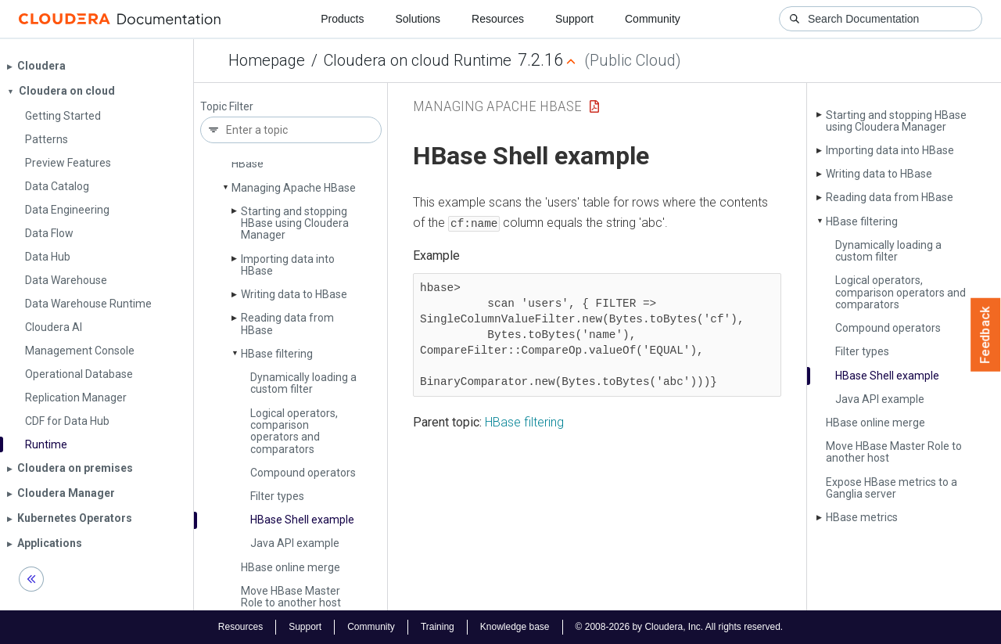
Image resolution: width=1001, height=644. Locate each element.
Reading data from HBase (287, 323)
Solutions (417, 19)
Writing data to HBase (294, 294)
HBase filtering (277, 353)
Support (574, 19)
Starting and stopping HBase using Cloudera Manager (295, 223)
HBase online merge (290, 567)
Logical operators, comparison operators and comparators (294, 431)
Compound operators (303, 472)
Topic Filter (226, 107)
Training (437, 626)
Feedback (985, 335)
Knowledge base (515, 626)
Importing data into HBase (288, 265)
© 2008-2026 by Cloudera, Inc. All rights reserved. (680, 626)
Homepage (266, 60)
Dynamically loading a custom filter (303, 383)
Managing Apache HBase (293, 188)
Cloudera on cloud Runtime (417, 60)
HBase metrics (862, 517)
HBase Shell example (302, 519)
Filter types (277, 496)
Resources (498, 19)
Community (652, 19)
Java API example (294, 543)
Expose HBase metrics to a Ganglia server (891, 488)
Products (342, 19)
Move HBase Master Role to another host (291, 597)
